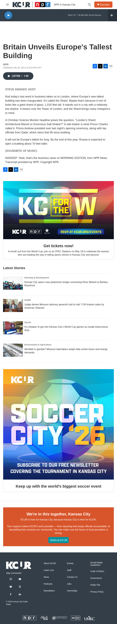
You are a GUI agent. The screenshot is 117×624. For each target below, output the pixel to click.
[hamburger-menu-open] (7, 5)
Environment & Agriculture (37, 344)
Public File (95, 585)
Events (70, 563)
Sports (27, 322)
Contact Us (72, 577)
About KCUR (50, 563)
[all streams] (112, 15)
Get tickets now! (58, 246)
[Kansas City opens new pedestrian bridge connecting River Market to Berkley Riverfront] (13, 283)
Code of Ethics (97, 571)
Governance (96, 578)
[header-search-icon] (89, 4)
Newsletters (49, 591)
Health (27, 300)
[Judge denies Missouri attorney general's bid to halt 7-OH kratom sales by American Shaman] (13, 305)
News (46, 577)
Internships (72, 591)
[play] (8, 15)
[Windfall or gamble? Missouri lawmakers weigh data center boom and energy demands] (13, 350)
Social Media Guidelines (96, 564)
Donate (104, 4)
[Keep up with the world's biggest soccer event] (58, 424)
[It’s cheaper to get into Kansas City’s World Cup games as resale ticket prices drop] (13, 327)
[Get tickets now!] (58, 210)
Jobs (69, 584)
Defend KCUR (58, 540)
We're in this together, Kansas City (58, 514)
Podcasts (48, 584)
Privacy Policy (97, 592)
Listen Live (49, 570)
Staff (69, 570)
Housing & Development (36, 277)
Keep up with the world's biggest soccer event (58, 486)
